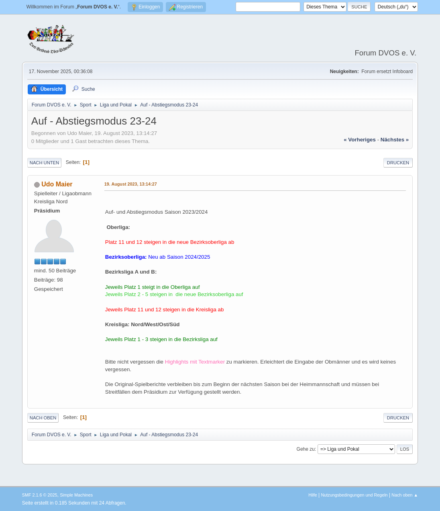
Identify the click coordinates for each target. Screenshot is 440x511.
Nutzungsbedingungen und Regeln (354, 495)
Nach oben (43, 417)
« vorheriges (360, 140)
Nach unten (44, 162)
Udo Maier (56, 184)
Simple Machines (76, 495)
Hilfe (312, 495)
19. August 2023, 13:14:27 (130, 184)
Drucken (398, 162)
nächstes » (395, 140)
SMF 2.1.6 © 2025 (39, 495)
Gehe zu (306, 449)
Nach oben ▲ (404, 495)
